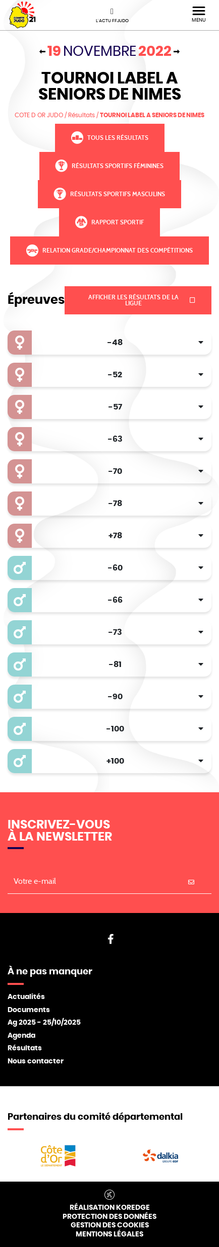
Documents (29, 1010)
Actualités (26, 997)
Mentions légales (109, 1234)
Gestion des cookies (110, 1225)
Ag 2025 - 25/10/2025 (44, 1022)
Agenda (21, 1035)
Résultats (25, 1048)
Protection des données (109, 1216)
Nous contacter (36, 1061)
